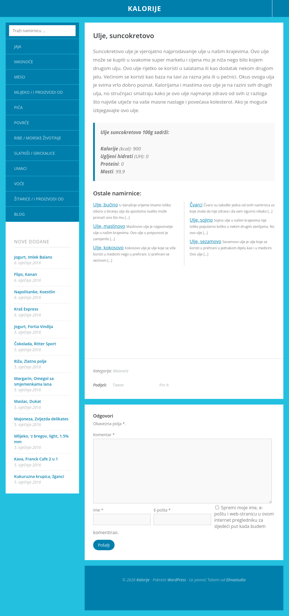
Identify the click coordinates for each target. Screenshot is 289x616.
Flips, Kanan (25, 274)
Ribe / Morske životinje (37, 138)
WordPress (176, 579)
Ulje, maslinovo (109, 226)
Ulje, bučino (105, 205)
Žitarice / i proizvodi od (39, 199)
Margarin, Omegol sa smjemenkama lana (34, 381)
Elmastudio (236, 579)
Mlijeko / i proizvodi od (38, 92)
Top (184, 596)
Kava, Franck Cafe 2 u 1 (36, 459)
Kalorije (144, 8)
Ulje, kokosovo (108, 247)
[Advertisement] (184, 319)
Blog (19, 214)
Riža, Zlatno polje (30, 361)
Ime (98, 510)
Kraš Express (26, 309)
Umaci (20, 168)
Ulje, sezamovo (205, 241)
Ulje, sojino (201, 220)
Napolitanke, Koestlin (34, 291)
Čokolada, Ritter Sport (35, 343)
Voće (19, 183)
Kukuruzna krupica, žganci (39, 476)
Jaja (17, 46)
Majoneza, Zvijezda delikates (41, 418)
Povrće (21, 122)
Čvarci (196, 205)
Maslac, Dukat (27, 401)
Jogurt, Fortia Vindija (33, 326)
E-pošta (162, 510)
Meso (19, 77)
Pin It (164, 385)
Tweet (118, 385)
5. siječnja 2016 (27, 332)
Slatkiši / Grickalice (34, 153)
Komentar (104, 434)
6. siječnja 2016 (27, 262)
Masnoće (23, 61)
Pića (18, 107)
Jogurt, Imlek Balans (33, 257)
